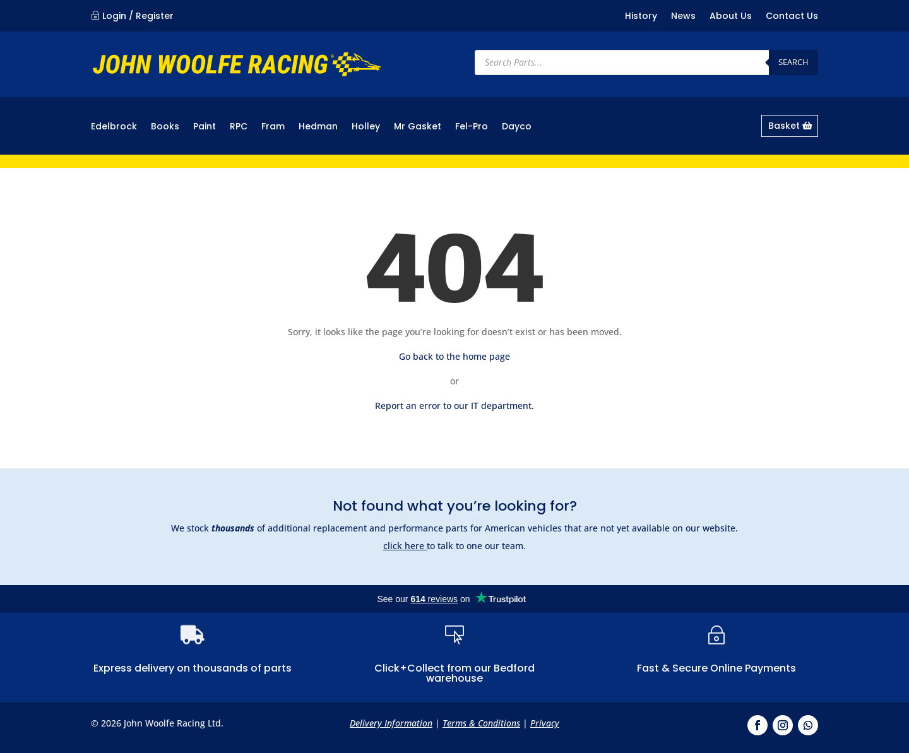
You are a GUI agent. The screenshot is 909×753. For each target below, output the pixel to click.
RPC (238, 127)
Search (793, 62)
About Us (731, 16)
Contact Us (792, 16)
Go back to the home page (454, 356)
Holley (366, 127)
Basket (784, 125)
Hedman (318, 127)
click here (405, 546)
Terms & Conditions (481, 723)
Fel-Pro (471, 127)
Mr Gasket (417, 127)
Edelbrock (114, 127)
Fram (273, 127)
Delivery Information (391, 723)
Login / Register (138, 15)
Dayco (517, 127)
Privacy (544, 723)
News (683, 16)
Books (165, 127)
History (641, 16)
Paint (204, 127)
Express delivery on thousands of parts (192, 668)
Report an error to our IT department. (454, 406)
